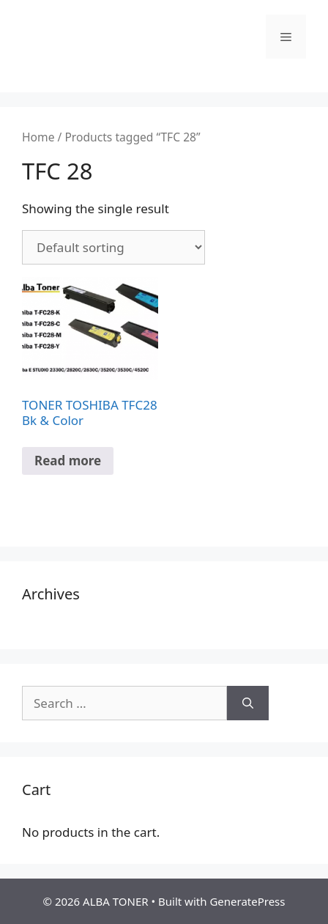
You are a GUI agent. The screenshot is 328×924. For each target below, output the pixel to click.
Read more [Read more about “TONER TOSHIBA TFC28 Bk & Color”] (67, 460)
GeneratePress (247, 901)
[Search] (248, 703)
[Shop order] (113, 247)
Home (38, 137)
